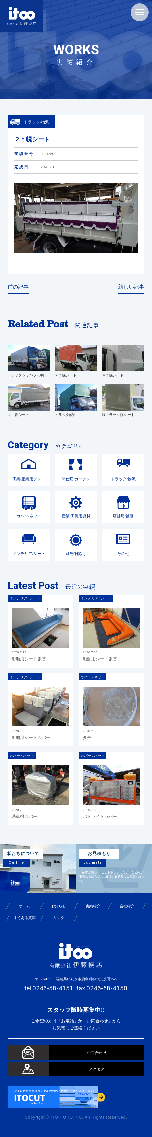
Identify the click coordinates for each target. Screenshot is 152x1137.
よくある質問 (25, 918)
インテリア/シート (29, 553)
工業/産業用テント (29, 479)
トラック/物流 (123, 479)
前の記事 (18, 287)
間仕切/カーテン (76, 479)
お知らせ (58, 906)
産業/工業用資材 (76, 516)
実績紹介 (93, 906)
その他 (123, 553)
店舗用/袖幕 (123, 516)
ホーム (24, 906)
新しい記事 (131, 287)
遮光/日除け (76, 553)
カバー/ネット (28, 516)
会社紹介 (127, 906)
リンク (58, 918)
